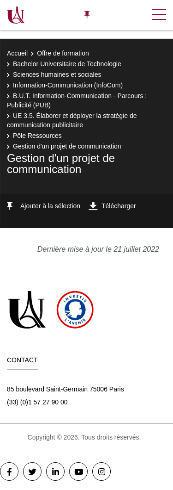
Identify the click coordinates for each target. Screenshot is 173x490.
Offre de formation (63, 53)
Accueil (17, 53)
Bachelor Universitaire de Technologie (67, 64)
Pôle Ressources (37, 135)
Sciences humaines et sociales (57, 74)
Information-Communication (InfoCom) (68, 85)
